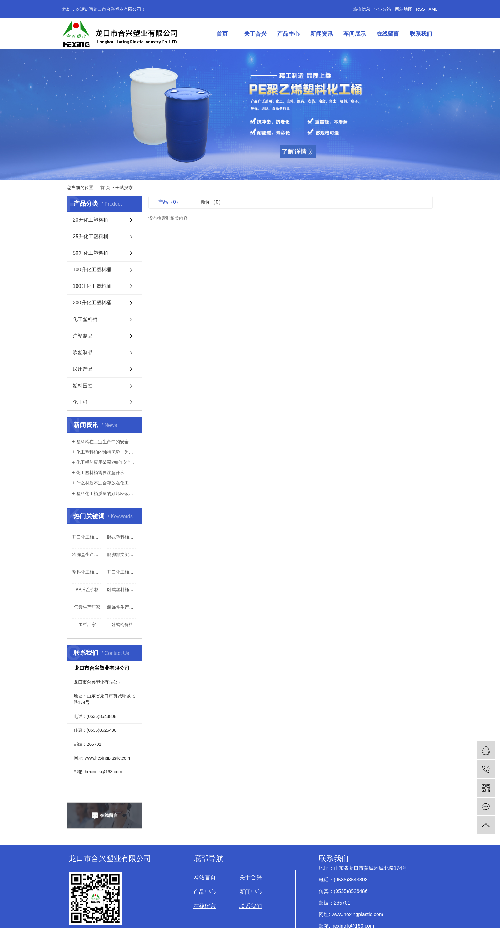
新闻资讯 (321, 34)
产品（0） (169, 202)
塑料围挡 (83, 385)
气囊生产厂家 (87, 606)
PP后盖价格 (87, 589)
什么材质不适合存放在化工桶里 (107, 482)
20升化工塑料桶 (90, 220)
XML (433, 9)
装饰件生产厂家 (122, 606)
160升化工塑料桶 (92, 286)
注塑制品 (83, 336)
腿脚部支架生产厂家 (122, 554)
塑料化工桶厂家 (87, 571)
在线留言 (388, 34)
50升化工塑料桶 (90, 253)
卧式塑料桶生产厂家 (122, 589)
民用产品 (83, 369)
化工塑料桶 (85, 319)
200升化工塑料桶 (92, 302)
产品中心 (288, 34)
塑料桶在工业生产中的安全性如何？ (107, 441)
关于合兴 (255, 34)
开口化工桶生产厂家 (122, 571)
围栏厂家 (87, 624)
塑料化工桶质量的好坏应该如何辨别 (107, 493)
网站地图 (403, 9)
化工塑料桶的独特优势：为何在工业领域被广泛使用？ (107, 451)
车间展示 (354, 34)
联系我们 (421, 34)
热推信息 (361, 9)
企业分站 (382, 9)
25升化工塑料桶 (90, 236)
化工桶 (80, 402)
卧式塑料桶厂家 (122, 536)
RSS (420, 9)
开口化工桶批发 (87, 536)
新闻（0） (212, 202)
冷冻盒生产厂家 (87, 554)
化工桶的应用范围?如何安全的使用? (107, 462)
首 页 (105, 187)
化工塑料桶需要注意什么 (100, 472)
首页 (222, 34)
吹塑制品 (83, 352)
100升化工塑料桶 (92, 269)
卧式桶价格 (122, 624)
